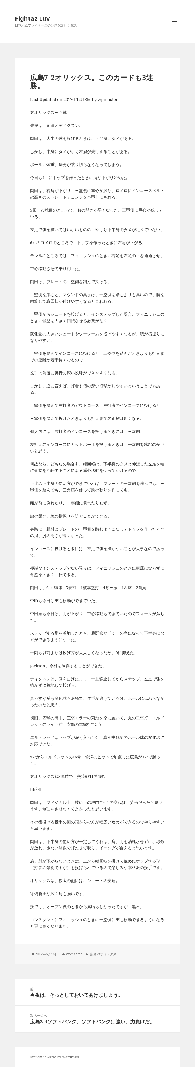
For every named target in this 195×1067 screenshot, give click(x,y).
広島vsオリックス (103, 954)
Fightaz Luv (32, 18)
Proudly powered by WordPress (54, 1057)
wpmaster (108, 99)
